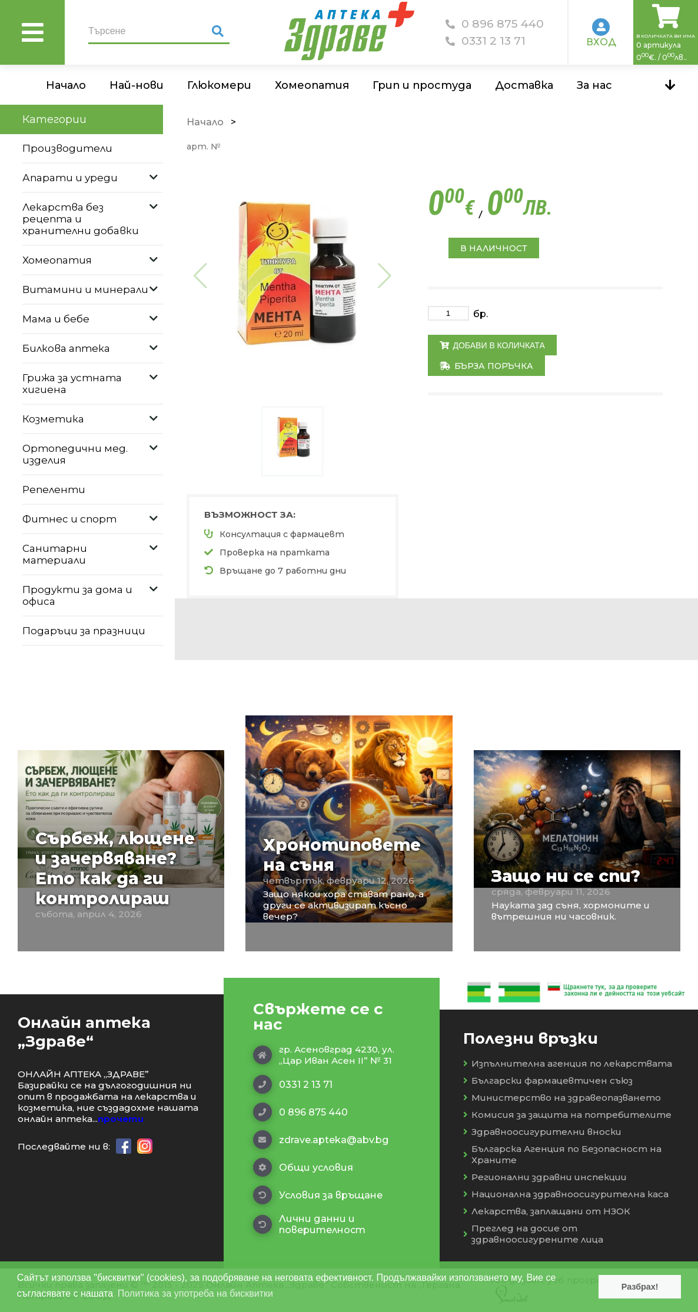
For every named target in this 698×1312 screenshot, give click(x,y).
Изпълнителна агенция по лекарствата (567, 1063)
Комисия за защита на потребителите (567, 1114)
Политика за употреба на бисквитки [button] (195, 1293)
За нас (594, 85)
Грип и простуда (422, 85)
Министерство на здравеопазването (562, 1097)
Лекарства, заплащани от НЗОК (546, 1211)
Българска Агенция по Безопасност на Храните (562, 1154)
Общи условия (303, 1167)
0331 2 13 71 (486, 41)
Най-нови (136, 85)
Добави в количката (492, 345)
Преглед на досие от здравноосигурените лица (533, 1234)
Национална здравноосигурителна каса (566, 1194)
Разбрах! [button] (640, 1286)
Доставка (524, 85)
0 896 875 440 (495, 24)
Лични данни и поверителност (309, 1224)
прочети (121, 1118)
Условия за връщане (318, 1195)
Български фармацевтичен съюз (548, 1080)
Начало (66, 85)
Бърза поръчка (486, 366)
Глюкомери (219, 85)
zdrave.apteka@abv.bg (320, 1139)
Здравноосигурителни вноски (542, 1131)
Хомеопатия (312, 85)
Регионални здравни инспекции (545, 1177)
